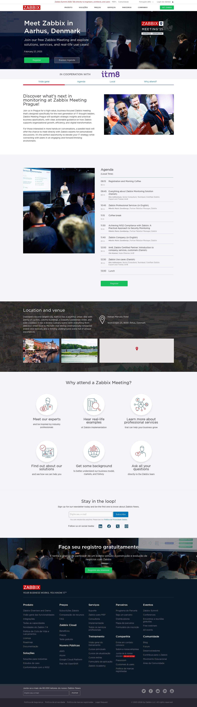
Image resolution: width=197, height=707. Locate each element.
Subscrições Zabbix (69, 611)
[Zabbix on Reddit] (158, 691)
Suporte (92, 611)
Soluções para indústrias (35, 659)
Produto (28, 604)
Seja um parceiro (124, 615)
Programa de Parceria (126, 611)
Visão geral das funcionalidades (38, 615)
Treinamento (96, 636)
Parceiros (122, 604)
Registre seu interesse (98, 570)
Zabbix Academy (97, 666)
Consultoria (94, 619)
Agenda (81, 82)
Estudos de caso (31, 663)
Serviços (94, 604)
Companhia (123, 636)
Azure (62, 655)
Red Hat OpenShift (68, 664)
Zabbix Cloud (67, 625)
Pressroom (121, 660)
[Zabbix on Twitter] (144, 691)
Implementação (96, 623)
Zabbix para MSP (97, 615)
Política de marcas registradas (80, 702)
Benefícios (64, 631)
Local (112, 82)
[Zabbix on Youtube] (172, 691)
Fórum (146, 647)
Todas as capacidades (34, 623)
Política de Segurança (33, 702)
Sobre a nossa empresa (127, 649)
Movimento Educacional (155, 659)
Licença (27, 638)
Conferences (149, 615)
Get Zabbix (167, 7)
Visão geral (43, 82)
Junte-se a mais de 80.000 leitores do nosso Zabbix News (52, 688)
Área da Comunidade (153, 663)
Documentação (30, 647)
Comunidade (123, 2)
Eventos (148, 604)
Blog (145, 643)
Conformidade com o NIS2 (36, 667)
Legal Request (101, 702)
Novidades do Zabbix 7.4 (35, 627)
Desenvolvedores (151, 651)
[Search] (136, 2)
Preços (63, 604)
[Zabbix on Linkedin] (165, 691)
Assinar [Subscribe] (75, 693)
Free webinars (150, 626)
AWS (61, 651)
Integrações (29, 619)
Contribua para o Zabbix (155, 655)
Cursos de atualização (99, 653)
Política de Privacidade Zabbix (115, 519)
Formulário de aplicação (100, 662)
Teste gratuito (66, 639)
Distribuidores (123, 619)
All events (148, 630)
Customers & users (125, 665)
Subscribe (121, 514)
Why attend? (150, 82)
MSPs (114, 2)
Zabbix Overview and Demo (37, 611)
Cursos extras (95, 658)
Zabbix (31, 7)
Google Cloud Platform (70, 660)
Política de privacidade (55, 702)
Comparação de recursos (71, 615)
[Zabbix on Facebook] (151, 691)
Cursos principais (97, 649)
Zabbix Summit (150, 611)
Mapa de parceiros (125, 623)
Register (37, 60)
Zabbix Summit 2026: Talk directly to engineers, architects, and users (82, 2)
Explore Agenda (67, 60)
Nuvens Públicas (69, 645)
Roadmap (28, 642)
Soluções (28, 653)
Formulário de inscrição (127, 627)
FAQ (61, 619)
